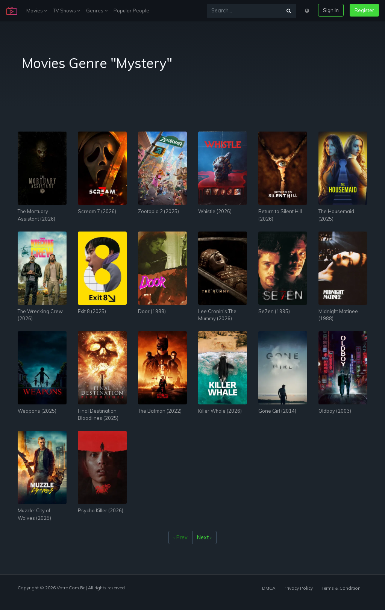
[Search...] (244, 11)
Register (364, 10)
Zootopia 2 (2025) (158, 211)
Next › (204, 537)
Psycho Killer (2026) (100, 510)
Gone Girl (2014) (277, 411)
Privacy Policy (298, 588)
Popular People (131, 11)
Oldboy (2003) (334, 411)
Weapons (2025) (37, 411)
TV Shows (66, 11)
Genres (97, 11)
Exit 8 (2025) (92, 311)
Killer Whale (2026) (220, 411)
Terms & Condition (341, 588)
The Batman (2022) (160, 411)
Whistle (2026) (215, 211)
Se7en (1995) (274, 311)
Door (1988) (152, 311)
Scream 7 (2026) (97, 211)
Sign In (331, 10)
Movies (36, 11)
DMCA (268, 588)
